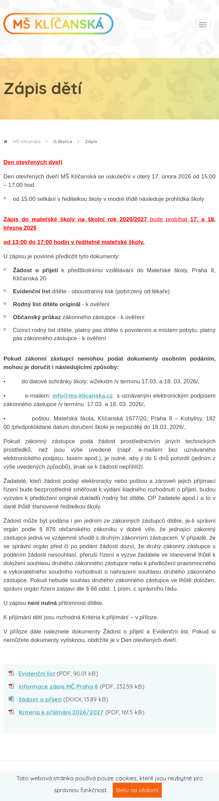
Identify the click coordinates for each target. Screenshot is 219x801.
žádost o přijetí (40, 699)
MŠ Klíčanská (22, 141)
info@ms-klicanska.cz (82, 396)
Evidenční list (37, 673)
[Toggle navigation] (202, 25)
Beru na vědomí (137, 790)
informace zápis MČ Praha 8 (58, 686)
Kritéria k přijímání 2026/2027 (61, 712)
